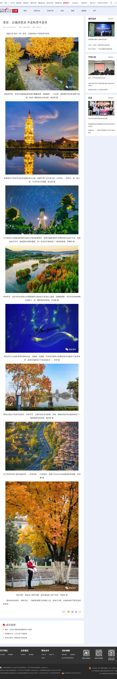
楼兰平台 (93, 3)
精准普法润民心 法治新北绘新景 (98, 89)
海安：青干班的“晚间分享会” (96, 78)
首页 (1, 3)
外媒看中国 (58, 3)
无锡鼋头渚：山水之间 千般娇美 (16, 633)
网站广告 (51, 654)
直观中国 (50, 11)
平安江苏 (92, 57)
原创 (62, 11)
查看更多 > (111, 19)
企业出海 (76, 3)
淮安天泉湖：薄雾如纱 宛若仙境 (16, 638)
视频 (72, 11)
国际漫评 (19, 3)
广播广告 (43, 654)
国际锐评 (26, 3)
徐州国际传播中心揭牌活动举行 (97, 39)
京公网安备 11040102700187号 (71, 673)
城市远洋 (67, 3)
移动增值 (31, 654)
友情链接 (72, 654)
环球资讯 (23, 654)
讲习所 (13, 3)
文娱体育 (85, 3)
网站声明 (64, 654)
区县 (90, 98)
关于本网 (2, 654)
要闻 (25, 11)
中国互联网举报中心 (6, 667)
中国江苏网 (26, 27)
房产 (94, 11)
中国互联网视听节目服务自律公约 (9, 673)
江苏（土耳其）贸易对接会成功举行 (99, 45)
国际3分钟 (33, 3)
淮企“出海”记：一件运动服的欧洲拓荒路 (100, 49)
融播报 (84, 11)
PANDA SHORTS (103, 3)
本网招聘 (10, 654)
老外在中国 (49, 3)
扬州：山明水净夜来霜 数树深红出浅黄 (18, 629)
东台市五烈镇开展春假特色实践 (97, 118)
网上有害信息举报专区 (68, 658)
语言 (6, 3)
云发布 (43, 658)
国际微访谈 (41, 3)
